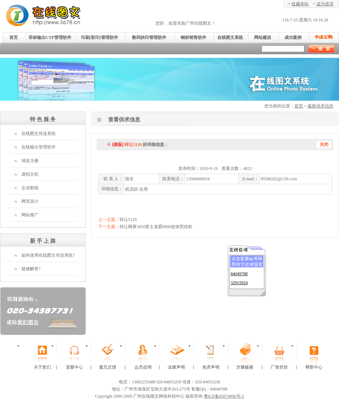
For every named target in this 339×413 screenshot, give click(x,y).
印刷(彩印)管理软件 (99, 37)
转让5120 (128, 219)
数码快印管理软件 (149, 37)
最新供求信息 (320, 106)
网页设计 (30, 201)
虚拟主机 (30, 174)
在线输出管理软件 (38, 147)
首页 (13, 37)
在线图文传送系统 (38, 133)
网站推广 (30, 214)
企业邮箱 (30, 187)
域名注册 (30, 160)
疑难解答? (30, 268)
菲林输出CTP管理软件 (50, 37)
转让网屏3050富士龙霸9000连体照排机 (156, 226)
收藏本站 (300, 3)
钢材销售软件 (193, 37)
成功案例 (293, 37)
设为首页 (325, 3)
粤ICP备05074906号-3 (224, 396)
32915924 (239, 281)
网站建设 (262, 37)
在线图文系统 (230, 37)
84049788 (239, 272)
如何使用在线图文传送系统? (48, 255)
